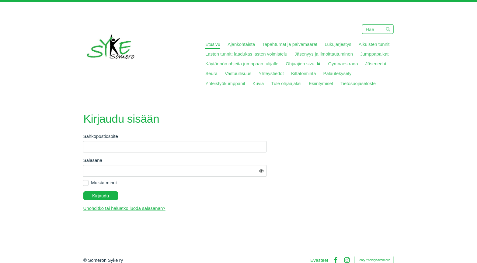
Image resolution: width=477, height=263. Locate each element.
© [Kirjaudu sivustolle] (85, 243)
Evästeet (319, 243)
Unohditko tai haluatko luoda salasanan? (179, 191)
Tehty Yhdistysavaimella (374, 243)
